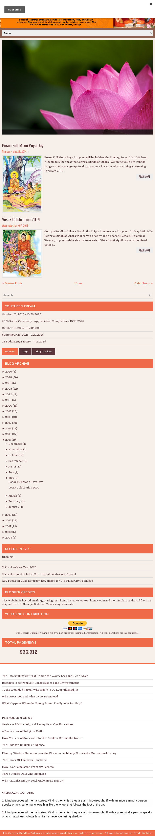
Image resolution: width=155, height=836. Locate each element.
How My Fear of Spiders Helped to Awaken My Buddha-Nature (42, 738)
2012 (8, 520)
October (14, 455)
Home (78, 283)
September (16, 460)
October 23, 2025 (13, 314)
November (15, 449)
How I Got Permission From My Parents (28, 766)
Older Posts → (143, 283)
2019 (8, 411)
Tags (25, 351)
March (13, 495)
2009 (9, 537)
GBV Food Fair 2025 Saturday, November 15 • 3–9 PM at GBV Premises (47, 580)
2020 (9, 405)
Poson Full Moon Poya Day (22, 145)
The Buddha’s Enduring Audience (23, 744)
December (15, 443)
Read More (144, 176)
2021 (8, 400)
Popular (10, 351)
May (11, 477)
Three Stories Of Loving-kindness (24, 773)
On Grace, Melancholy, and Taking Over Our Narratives (37, 724)
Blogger (40, 600)
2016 (8, 428)
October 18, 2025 (13, 328)
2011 (8, 526)
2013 (8, 514)
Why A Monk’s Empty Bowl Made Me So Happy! (33, 780)
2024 (8, 383)
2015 (8, 434)
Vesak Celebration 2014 (21, 219)
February (14, 501)
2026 (9, 371)
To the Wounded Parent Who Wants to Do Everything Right (40, 689)
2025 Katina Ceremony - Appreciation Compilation (35, 321)
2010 (8, 531)
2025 (9, 377)
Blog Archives (44, 351)
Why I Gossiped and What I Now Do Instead (30, 696)
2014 (8, 439)
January (14, 506)
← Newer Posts (12, 283)
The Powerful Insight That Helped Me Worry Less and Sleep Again (45, 675)
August (13, 466)
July (11, 472)
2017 (8, 422)
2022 (9, 394)
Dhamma (7, 556)
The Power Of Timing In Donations (24, 760)
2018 (8, 417)
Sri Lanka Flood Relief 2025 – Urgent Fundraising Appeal (39, 574)
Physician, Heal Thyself (17, 717)
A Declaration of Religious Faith (22, 731)
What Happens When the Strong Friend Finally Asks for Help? (42, 703)
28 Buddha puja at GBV (16, 341)
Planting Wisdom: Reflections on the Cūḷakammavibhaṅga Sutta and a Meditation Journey (59, 753)
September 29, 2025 (15, 334)
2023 (9, 388)
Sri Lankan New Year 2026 (19, 567)
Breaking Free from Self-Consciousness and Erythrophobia (40, 682)
